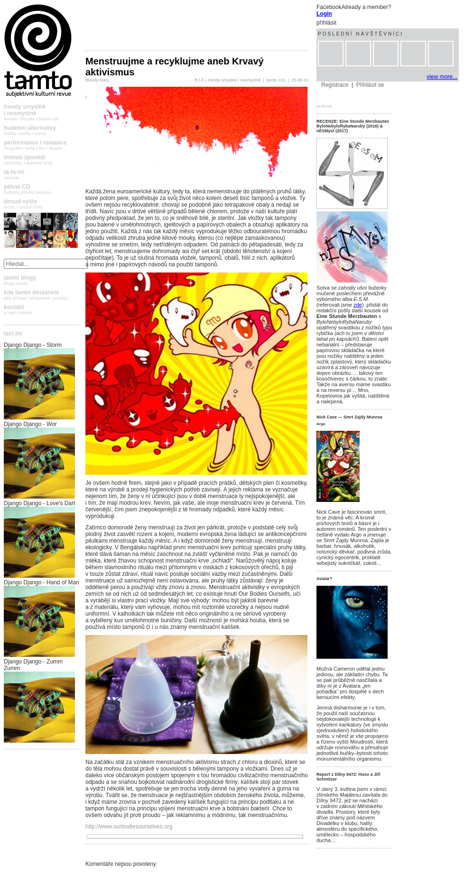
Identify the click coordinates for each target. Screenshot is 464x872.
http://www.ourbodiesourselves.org (128, 826)
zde (357, 305)
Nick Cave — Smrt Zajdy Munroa (349, 417)
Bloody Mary (97, 80)
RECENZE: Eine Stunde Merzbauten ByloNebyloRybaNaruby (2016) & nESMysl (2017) (352, 126)
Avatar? (324, 578)
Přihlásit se (370, 85)
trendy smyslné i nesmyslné (234, 80)
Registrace (334, 85)
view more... (442, 76)
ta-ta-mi (324, 106)
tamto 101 (276, 80)
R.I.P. (199, 80)
